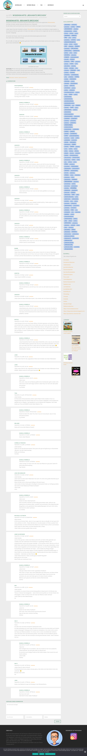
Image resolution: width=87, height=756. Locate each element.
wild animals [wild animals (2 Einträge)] (71, 227)
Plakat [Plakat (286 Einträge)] (66, 164)
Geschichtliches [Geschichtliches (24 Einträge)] (74, 83)
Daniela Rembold (33, 17)
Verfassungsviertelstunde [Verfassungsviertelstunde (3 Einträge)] (69, 216)
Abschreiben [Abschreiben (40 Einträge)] (67, 24)
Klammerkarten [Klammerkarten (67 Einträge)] (68, 109)
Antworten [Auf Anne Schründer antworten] (31, 536)
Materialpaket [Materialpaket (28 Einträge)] (73, 142)
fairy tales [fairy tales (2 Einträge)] (66, 63)
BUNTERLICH (67, 291)
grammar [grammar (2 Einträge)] (73, 87)
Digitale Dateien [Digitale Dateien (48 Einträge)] (68, 50)
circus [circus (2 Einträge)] (78, 39)
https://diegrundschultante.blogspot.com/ (74, 311)
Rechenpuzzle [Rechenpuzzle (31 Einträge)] (67, 168)
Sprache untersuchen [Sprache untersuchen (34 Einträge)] (69, 196)
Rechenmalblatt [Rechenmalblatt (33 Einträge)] (75, 166)
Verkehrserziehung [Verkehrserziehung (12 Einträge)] (68, 218)
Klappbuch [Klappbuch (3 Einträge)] (75, 109)
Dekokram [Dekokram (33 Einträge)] (71, 46)
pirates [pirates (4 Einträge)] (75, 161)
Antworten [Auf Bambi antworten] (31, 250)
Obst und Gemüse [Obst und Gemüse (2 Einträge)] (68, 157)
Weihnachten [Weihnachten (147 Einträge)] (68, 222)
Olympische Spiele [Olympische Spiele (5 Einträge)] (76, 157)
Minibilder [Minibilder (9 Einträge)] (66, 146)
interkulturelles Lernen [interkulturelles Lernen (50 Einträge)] (69, 103)
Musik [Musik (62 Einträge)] (66, 150)
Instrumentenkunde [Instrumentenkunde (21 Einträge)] (68, 98)
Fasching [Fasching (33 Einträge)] (73, 65)
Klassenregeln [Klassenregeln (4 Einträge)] (76, 116)
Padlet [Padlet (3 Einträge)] (78, 159)
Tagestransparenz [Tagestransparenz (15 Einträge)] (68, 205)
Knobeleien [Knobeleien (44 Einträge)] (67, 118)
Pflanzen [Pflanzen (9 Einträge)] (70, 161)
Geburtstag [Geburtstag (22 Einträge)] (67, 81)
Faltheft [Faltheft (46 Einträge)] (71, 63)
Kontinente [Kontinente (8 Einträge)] (67, 120)
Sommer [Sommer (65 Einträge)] (73, 192)
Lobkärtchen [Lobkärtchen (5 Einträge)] (67, 137)
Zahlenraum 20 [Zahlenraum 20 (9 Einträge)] (75, 238)
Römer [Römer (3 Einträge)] (73, 177)
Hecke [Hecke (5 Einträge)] (66, 94)
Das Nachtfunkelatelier (69, 272)
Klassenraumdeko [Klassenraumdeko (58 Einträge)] (68, 116)
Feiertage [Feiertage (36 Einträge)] (71, 68)
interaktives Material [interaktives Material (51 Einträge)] (69, 100)
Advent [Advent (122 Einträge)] (78, 26)
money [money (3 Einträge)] (66, 148)
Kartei (16, 77)
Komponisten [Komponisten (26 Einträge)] (74, 118)
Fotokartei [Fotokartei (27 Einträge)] (72, 72)
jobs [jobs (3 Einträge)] (73, 105)
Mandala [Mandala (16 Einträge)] (66, 142)
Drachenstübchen (68, 269)
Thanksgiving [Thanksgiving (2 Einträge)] (67, 207)
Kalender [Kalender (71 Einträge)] (78, 105)
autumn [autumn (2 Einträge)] (76, 33)
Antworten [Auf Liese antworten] (31, 366)
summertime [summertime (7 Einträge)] (67, 203)
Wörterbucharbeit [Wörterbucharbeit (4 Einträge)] (68, 233)
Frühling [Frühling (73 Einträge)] (77, 76)
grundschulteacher (68, 267)
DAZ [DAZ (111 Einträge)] (66, 46)
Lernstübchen (67, 286)
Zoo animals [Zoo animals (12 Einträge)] (76, 246)
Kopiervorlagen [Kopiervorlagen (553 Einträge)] (68, 124)
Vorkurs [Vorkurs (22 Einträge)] (75, 218)
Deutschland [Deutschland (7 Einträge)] (67, 48)
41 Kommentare (43, 17)
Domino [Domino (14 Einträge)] (66, 52)
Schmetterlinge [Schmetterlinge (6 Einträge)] (67, 183)
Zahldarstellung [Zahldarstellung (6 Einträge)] (75, 233)
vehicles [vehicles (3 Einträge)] (72, 214)
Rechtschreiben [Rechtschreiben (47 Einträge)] (74, 170)
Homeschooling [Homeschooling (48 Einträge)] (68, 96)
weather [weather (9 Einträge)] (75, 220)
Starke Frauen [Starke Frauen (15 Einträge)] (67, 198)
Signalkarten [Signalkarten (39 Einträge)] (74, 190)
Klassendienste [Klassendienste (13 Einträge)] (67, 111)
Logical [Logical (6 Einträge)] (72, 137)
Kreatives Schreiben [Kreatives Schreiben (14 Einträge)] (68, 126)
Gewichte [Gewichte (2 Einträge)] (66, 85)
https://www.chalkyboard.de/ (71, 308)
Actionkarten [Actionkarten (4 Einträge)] (67, 26)
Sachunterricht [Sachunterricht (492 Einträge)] (68, 181)
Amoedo (66, 296)
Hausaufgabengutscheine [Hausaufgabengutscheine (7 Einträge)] (69, 92)
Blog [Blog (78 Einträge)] (66, 37)
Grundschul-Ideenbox (69, 262)
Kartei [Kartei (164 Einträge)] (72, 107)
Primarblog (66, 294)
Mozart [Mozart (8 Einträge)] (75, 148)
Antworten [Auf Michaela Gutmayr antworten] (35, 517)
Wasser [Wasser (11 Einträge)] (70, 220)
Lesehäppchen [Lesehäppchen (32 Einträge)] (73, 133)
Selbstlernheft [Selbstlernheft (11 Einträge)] (67, 190)
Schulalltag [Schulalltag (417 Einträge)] (73, 188)
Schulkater (66, 260)
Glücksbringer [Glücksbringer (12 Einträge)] (67, 87)
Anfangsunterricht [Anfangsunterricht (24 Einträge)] (68, 31)
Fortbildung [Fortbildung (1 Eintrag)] (66, 72)
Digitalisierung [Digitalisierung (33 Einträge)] (76, 50)
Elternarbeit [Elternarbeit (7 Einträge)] (74, 54)
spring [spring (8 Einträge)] (77, 196)
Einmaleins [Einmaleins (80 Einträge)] (67, 54)
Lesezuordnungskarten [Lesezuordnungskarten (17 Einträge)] (74, 135)
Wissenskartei (31, 29)
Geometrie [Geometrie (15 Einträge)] (67, 83)
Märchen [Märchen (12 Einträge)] (76, 150)
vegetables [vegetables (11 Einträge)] (67, 214)
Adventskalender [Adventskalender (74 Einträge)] (68, 28)
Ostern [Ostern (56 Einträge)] (73, 159)
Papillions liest (67, 284)
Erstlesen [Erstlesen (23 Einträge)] (72, 59)
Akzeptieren (35, 754)
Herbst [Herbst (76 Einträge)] (70, 94)
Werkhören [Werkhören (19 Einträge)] (67, 225)
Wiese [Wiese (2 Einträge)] (66, 227)
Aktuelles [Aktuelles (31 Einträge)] (76, 28)
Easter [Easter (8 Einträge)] (75, 52)
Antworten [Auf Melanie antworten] (33, 425)
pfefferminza (18, 85)
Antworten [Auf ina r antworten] (33, 665)
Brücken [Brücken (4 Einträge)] (74, 37)
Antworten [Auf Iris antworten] (31, 587)
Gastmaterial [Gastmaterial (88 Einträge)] (73, 78)
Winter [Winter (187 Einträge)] (73, 229)
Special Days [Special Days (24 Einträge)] (67, 194)
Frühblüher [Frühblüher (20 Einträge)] (71, 76)
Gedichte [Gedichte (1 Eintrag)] (72, 81)
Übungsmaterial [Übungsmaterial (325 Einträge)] (68, 248)
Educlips (74, 376)
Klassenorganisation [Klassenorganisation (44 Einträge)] (69, 113)
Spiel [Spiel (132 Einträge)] (73, 194)
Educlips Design (68, 303)
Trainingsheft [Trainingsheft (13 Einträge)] (67, 212)
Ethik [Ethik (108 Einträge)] (72, 61)
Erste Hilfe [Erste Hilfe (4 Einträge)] (66, 59)
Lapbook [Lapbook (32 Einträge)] (66, 131)
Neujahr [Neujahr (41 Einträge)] (66, 153)
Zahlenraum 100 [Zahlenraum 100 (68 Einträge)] (68, 240)
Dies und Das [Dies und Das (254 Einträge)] (74, 48)
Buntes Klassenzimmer (69, 282)
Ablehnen (42, 754)
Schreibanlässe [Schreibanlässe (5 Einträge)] (74, 185)
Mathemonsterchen (68, 306)
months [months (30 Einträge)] (70, 148)
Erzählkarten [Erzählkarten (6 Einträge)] (67, 61)
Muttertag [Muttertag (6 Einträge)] (71, 150)
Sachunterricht (22, 17)
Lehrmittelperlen (68, 279)
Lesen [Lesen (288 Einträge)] (66, 135)
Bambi (16, 248)
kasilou (65, 301)
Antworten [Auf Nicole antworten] (31, 321)
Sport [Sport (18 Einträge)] (78, 194)
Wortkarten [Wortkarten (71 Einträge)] (74, 231)
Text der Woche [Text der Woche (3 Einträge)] (76, 205)
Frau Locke (66, 277)
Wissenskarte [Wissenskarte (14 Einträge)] (67, 231)
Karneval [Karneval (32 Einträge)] (66, 107)
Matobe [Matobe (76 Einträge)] (73, 144)
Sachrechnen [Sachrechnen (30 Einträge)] (67, 179)
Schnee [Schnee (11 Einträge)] (73, 183)
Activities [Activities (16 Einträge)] (72, 26)
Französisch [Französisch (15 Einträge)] (67, 74)
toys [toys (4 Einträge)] (76, 209)
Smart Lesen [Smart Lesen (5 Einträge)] (67, 192)
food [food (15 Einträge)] (78, 70)
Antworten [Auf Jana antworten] (33, 682)
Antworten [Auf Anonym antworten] (36, 116)
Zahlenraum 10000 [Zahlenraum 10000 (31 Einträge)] (68, 246)
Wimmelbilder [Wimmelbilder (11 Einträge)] (67, 229)
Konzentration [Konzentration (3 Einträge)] (73, 120)
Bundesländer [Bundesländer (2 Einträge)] (67, 39)
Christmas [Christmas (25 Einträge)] (73, 39)
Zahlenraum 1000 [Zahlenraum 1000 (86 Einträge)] (68, 244)
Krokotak (66, 299)
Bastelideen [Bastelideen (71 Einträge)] (67, 35)
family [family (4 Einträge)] (76, 63)
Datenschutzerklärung (50, 754)
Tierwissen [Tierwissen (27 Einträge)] (67, 209)
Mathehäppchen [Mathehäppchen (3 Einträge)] (67, 144)
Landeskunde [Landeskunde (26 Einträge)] (75, 129)
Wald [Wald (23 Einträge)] (66, 220)
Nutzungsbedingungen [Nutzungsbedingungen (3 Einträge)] (73, 155)
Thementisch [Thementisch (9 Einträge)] (73, 207)
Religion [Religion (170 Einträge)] (66, 174)
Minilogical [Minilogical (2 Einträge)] (77, 146)
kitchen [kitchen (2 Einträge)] (76, 107)
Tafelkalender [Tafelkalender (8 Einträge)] (73, 203)
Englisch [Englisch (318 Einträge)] (67, 57)
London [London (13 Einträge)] (77, 137)
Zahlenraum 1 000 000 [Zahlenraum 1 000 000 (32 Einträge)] (69, 235)
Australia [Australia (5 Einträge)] (71, 33)
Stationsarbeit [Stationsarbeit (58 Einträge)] (75, 198)
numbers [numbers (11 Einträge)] (66, 155)
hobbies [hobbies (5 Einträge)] (75, 94)
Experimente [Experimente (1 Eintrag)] (78, 61)
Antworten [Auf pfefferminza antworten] (31, 87)
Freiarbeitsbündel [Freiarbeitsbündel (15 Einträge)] (75, 74)
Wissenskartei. (51, 22)
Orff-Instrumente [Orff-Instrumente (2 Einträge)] (67, 159)
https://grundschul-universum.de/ (72, 313)
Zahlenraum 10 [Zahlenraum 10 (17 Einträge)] (67, 238)
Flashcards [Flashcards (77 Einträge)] (73, 70)
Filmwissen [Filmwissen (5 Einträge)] (67, 70)
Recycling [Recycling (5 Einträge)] (66, 172)
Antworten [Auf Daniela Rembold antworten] (36, 104)
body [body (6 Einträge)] (70, 37)
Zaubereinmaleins (68, 274)
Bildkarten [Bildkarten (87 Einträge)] (74, 35)
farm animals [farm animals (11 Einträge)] (67, 65)
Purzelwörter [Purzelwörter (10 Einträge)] (67, 166)
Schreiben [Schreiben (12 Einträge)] (67, 188)
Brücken (12, 77)
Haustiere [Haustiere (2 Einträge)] (77, 92)
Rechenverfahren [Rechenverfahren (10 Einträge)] (76, 168)
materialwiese (67, 264)
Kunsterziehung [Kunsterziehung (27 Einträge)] (68, 129)
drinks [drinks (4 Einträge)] (71, 52)
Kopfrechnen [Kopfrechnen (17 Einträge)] (73, 122)
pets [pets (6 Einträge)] (65, 161)
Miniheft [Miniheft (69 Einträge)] (72, 146)
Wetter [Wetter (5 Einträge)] (78, 225)
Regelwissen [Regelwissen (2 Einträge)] (72, 172)
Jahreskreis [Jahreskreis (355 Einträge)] (67, 105)
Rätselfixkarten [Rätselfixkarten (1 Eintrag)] (67, 177)
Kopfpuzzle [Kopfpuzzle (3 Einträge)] (66, 122)
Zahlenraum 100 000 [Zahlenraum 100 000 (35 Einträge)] (69, 242)
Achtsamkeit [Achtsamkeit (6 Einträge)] (74, 24)
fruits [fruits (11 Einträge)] (66, 76)
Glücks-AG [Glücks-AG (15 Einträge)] (72, 85)
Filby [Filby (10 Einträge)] (76, 68)
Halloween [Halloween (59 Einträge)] (72, 89)
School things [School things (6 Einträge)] (67, 185)
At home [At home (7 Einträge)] (66, 33)
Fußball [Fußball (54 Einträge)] (66, 78)
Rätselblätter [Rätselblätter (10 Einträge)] (77, 174)
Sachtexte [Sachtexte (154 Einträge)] (74, 179)
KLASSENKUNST (68, 289)
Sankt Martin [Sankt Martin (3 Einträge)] (76, 181)
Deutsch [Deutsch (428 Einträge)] (77, 46)
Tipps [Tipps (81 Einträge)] (72, 209)
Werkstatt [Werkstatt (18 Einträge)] (73, 225)
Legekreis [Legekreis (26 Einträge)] (72, 131)
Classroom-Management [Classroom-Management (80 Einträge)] (70, 41)
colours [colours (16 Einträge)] (75, 44)
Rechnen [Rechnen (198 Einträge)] (67, 170)
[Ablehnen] (85, 752)
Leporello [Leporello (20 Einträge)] (66, 133)
